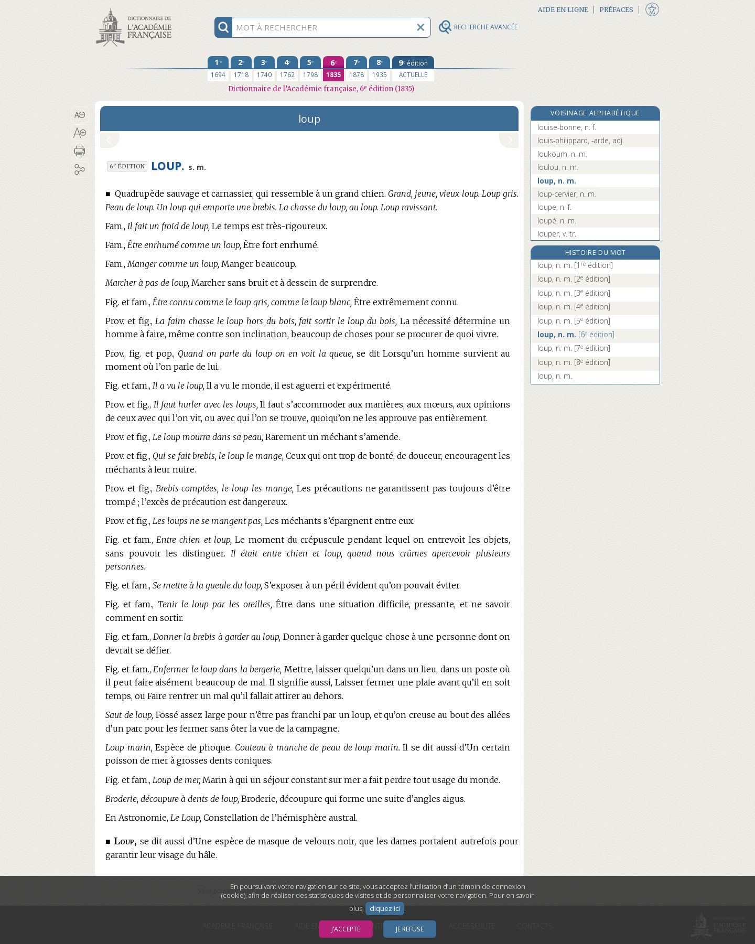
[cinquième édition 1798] (310, 68)
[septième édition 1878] (356, 68)
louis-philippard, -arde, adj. (580, 140)
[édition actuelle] (413, 68)
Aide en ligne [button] (563, 10)
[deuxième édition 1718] (241, 68)
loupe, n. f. (554, 207)
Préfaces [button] (616, 10)
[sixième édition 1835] (333, 68)
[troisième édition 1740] (264, 68)
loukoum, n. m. (562, 154)
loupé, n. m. (556, 221)
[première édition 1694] (218, 68)
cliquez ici (385, 908)
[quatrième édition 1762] (287, 68)
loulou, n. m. (557, 167)
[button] (80, 114)
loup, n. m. (556, 181)
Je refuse (410, 929)
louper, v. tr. (556, 234)
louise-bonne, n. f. (566, 127)
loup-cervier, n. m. (566, 194)
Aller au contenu (136, 9)
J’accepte (345, 929)
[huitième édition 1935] (379, 68)
